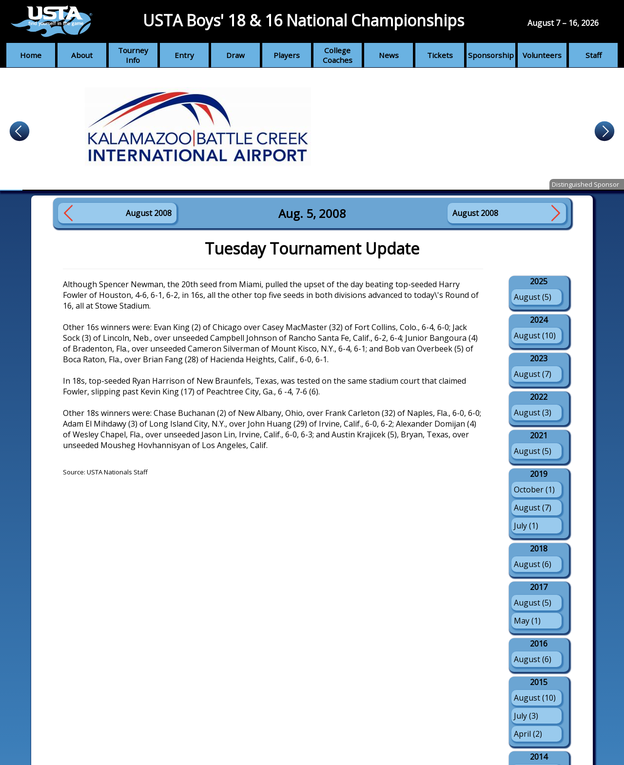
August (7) (532, 374)
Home (30, 55)
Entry (184, 55)
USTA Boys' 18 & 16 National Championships (303, 20)
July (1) (526, 525)
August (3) (532, 412)
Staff (593, 55)
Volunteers (542, 55)
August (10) (535, 335)
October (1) (534, 489)
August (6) (532, 564)
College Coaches (337, 55)
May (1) (527, 620)
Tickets (440, 55)
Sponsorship (491, 55)
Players (286, 55)
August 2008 (149, 213)
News (389, 55)
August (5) (532, 297)
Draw (235, 55)
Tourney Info (133, 55)
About (82, 55)
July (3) (526, 715)
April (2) (528, 733)
